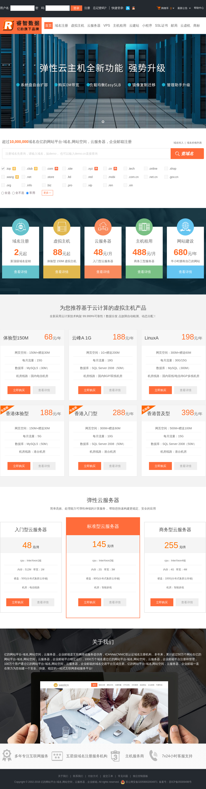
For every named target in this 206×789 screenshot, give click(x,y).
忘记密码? (99, 8)
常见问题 (123, 776)
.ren (110, 185)
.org (8, 185)
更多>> (47, 192)
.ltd (69, 177)
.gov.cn (173, 177)
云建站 (134, 25)
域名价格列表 (194, 142)
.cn (112, 168)
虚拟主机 (77, 25)
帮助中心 (199, 7)
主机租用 (119, 25)
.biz (49, 185)
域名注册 (61, 25)
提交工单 (108, 776)
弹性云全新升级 (103, 78)
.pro (69, 185)
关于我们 (63, 776)
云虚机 (185, 25)
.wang (12, 177)
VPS (106, 25)
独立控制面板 (140, 776)
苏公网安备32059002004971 (142, 781)
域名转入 (179, 142)
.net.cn (153, 177)
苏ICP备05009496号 (180, 781)
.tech (131, 168)
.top (11, 168)
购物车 (166, 8)
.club (31, 168)
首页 (48, 25)
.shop (172, 168)
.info (29, 185)
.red (90, 177)
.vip (90, 185)
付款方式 (93, 776)
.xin (130, 185)
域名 (100, 659)
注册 (87, 8)
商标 (196, 25)
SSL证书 (161, 25)
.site (70, 168)
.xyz (93, 168)
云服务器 (94, 25)
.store (50, 177)
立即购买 (19, 390)
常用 (30, 192)
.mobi (111, 177)
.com (52, 168)
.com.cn (133, 177)
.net (28, 177)
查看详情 (20, 272)
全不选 (18, 192)
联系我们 (78, 776)
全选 (5, 192)
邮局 (174, 25)
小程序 (147, 25)
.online (153, 168)
